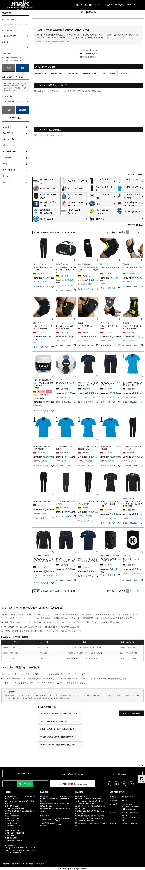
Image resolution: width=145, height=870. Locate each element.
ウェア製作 (88, 5)
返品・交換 (79, 792)
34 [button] (138, 232)
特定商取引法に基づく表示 (11, 864)
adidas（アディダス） (58, 73)
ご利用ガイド (108, 5)
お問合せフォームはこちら (129, 824)
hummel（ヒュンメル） (90, 73)
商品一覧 (79, 5)
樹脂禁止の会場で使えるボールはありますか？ (57, 729)
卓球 (5, 163)
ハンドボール (8, 132)
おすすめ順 (44, 232)
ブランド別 (7, 126)
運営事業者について (117, 792)
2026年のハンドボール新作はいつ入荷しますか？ (58, 744)
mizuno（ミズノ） (124, 73)
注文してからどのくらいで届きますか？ (54, 721)
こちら (100, 811)
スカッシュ (7, 157)
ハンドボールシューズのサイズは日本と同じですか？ (59, 713)
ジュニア (6, 182)
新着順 (73, 232)
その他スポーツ (9, 170)
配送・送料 (44, 792)
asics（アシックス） (108, 73)
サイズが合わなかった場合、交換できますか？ (56, 737)
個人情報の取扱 (28, 864)
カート (136, 5)
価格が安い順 (54, 232)
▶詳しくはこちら (30, 796)
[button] (142, 232)
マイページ (98, 5)
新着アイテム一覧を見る (131, 713)
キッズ (5, 176)
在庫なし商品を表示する (11, 60)
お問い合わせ (119, 5)
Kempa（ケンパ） (41, 73)
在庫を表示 (22, 110)
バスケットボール (10, 151)
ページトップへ (142, 765)
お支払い (9, 792)
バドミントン (8, 145)
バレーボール (8, 139)
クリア (8, 68)
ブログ (129, 5)
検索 (22, 68)
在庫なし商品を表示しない (12, 57)
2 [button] (130, 232)
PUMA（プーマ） (74, 73)
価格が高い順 (65, 232)
